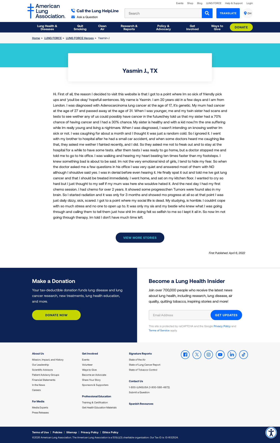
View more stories (140, 237)
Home (36, 38)
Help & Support (234, 3)
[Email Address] (182, 315)
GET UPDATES (226, 315)
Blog (199, 3)
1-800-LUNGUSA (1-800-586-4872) (149, 387)
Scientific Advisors (42, 369)
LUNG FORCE (213, 3)
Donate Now (56, 315)
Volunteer (87, 364)
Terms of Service (159, 330)
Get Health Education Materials (99, 407)
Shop (190, 3)
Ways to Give (89, 369)
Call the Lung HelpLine (95, 10)
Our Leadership (40, 364)
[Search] (207, 13)
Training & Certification (95, 402)
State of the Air (137, 359)
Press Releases (40, 412)
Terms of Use (40, 432)
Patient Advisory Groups (45, 374)
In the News (38, 384)
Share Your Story (91, 379)
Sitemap (71, 432)
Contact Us (136, 381)
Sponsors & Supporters (95, 384)
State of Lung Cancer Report (144, 364)
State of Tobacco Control (143, 369)
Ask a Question (84, 17)
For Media (38, 401)
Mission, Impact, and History (47, 359)
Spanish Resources (141, 403)
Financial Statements (43, 379)
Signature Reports (140, 353)
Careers (36, 389)
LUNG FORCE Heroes (80, 38)
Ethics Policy (110, 432)
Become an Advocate (94, 374)
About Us (38, 353)
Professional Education (96, 396)
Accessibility (271, 432)
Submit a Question (139, 392)
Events (179, 3)
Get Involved (90, 353)
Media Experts (40, 407)
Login (250, 3)
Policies (57, 432)
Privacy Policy (222, 326)
